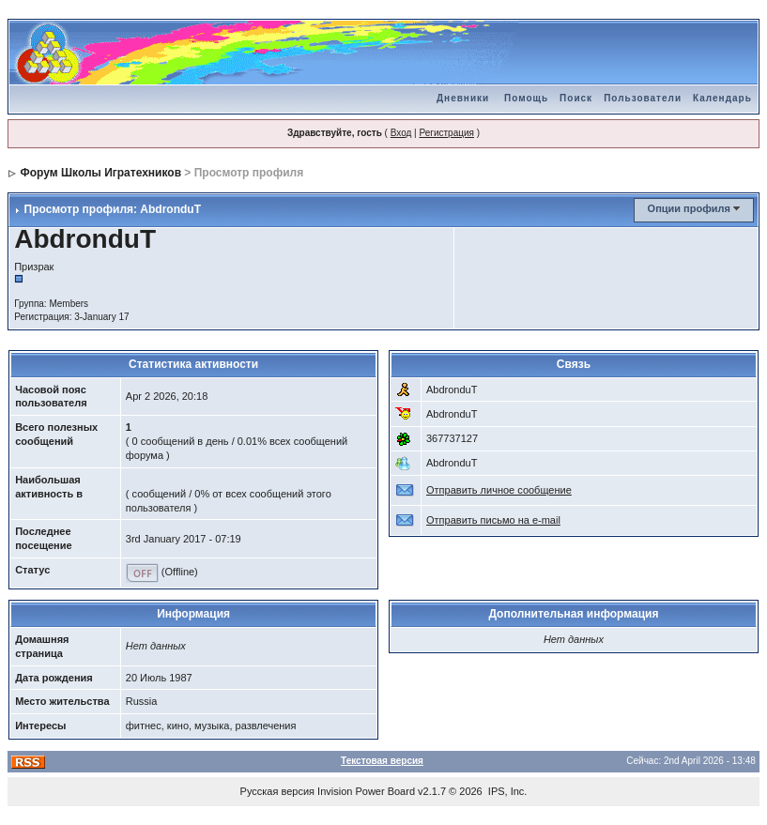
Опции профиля (689, 208)
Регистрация (446, 133)
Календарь (722, 98)
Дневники (463, 98)
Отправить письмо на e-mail (493, 520)
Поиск (576, 98)
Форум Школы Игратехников (101, 172)
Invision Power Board (366, 791)
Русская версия (277, 791)
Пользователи (643, 98)
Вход (401, 133)
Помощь (526, 98)
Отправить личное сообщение (499, 490)
